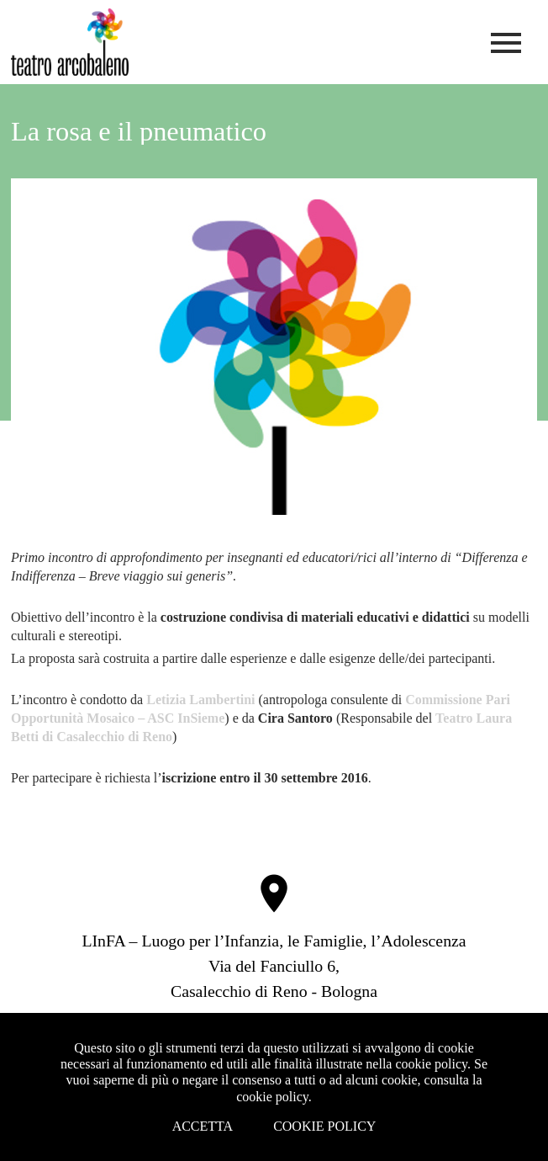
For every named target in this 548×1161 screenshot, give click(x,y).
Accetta (203, 1126)
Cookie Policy (324, 1126)
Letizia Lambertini (200, 699)
